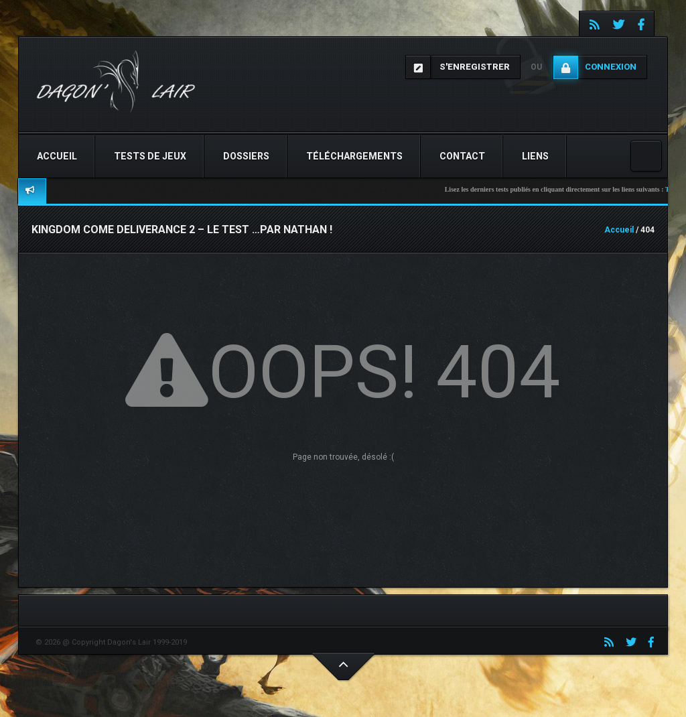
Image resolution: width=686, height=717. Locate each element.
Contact (462, 156)
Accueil (57, 156)
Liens (535, 156)
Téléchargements (354, 156)
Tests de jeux (150, 156)
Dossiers (246, 156)
